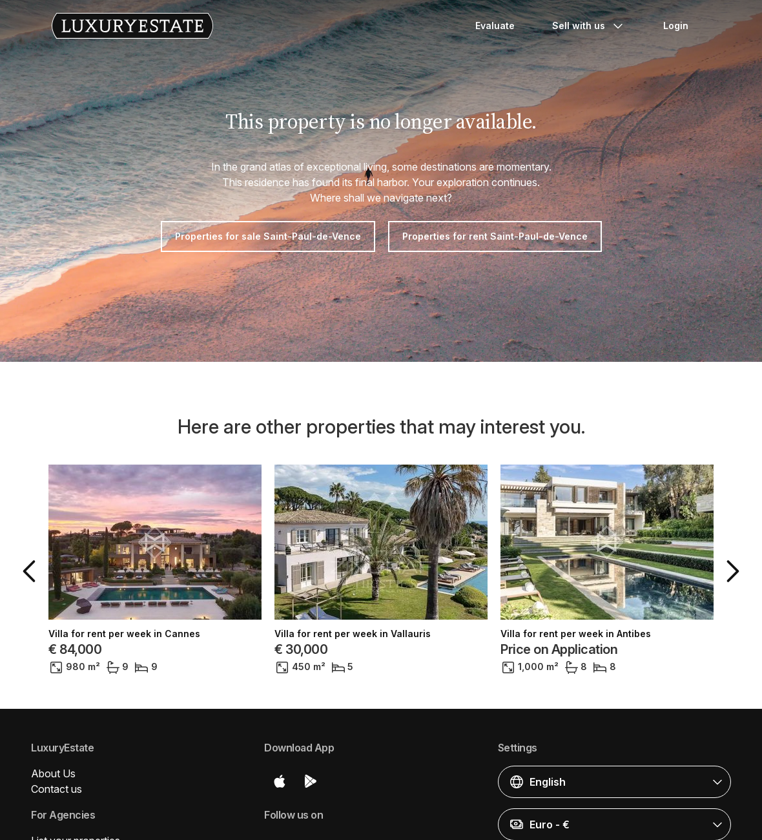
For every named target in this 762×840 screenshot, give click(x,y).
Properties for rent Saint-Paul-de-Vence (495, 236)
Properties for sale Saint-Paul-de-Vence (268, 236)
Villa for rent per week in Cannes (124, 634)
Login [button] (675, 25)
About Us (53, 773)
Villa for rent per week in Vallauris (352, 634)
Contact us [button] (56, 788)
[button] (31, 571)
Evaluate (495, 25)
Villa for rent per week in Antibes (575, 634)
